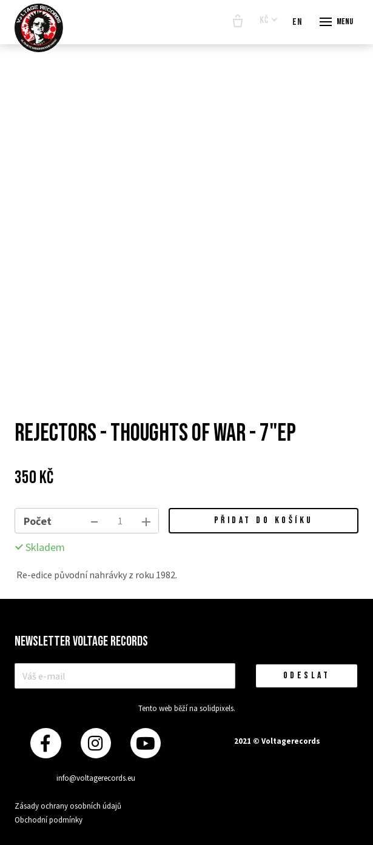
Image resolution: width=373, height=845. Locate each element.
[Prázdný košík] (237, 22)
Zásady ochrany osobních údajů (68, 806)
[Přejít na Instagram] (96, 743)
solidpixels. (217, 708)
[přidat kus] (146, 521)
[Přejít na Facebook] (45, 743)
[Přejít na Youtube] (145, 743)
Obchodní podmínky (48, 820)
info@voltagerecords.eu (95, 778)
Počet (38, 521)
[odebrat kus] (94, 521)
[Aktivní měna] (268, 21)
